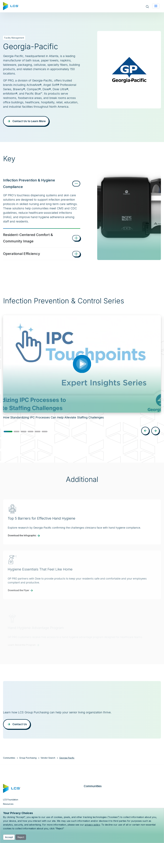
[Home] (11, 5)
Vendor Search (48, 758)
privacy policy (92, 824)
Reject (20, 837)
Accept (9, 837)
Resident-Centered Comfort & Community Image (28, 238)
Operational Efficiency (21, 254)
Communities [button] (93, 786)
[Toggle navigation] (155, 5)
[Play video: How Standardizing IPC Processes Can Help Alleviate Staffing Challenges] (82, 364)
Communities (9, 758)
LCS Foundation (10, 799)
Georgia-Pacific (66, 758)
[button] (8, 431)
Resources (8, 804)
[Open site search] (147, 6)
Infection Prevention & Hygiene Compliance (29, 183)
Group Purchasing (28, 758)
